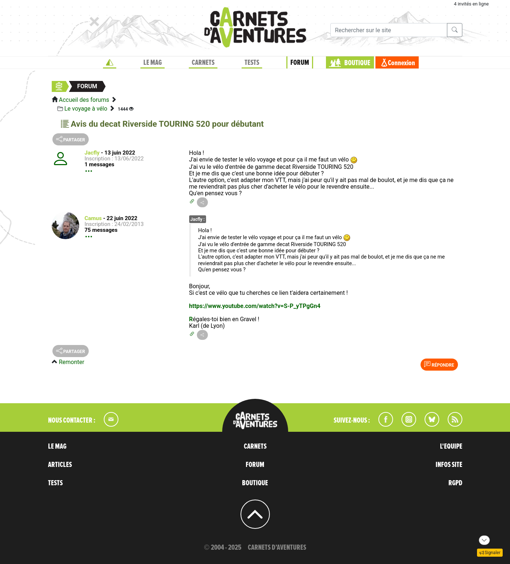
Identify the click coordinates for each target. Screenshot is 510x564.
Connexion (401, 63)
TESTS (252, 62)
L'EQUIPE (451, 446)
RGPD (455, 483)
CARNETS (203, 62)
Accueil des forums (84, 99)
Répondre (439, 364)
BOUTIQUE (357, 63)
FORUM (299, 62)
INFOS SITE (449, 464)
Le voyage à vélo (85, 108)
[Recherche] (388, 30)
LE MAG (152, 62)
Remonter (71, 362)
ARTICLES (60, 464)
